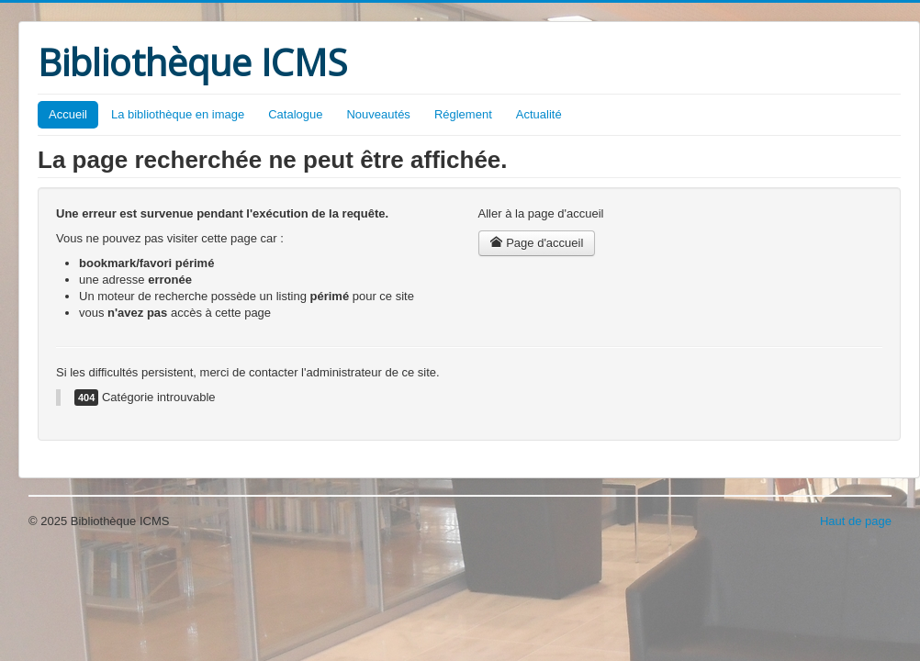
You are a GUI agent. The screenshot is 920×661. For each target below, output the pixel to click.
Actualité (539, 114)
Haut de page (856, 521)
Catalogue (295, 114)
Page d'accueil (537, 243)
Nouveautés (378, 114)
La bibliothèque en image (177, 114)
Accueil (68, 114)
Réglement (463, 114)
